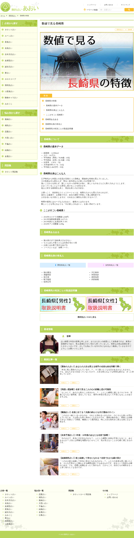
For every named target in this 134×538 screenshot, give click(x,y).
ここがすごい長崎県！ (55, 115)
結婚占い (8, 150)
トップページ (91, 5)
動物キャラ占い (11, 98)
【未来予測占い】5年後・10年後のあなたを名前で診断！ (85, 435)
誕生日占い (9, 67)
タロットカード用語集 (82, 494)
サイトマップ (125, 5)
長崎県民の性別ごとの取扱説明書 (59, 129)
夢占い (7, 73)
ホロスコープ (10, 79)
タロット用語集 (11, 172)
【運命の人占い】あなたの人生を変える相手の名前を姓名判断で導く (90, 366)
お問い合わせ (108, 5)
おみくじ (8, 104)
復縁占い (8, 119)
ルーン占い (9, 36)
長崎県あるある (51, 119)
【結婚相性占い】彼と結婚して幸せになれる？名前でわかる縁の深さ (90, 458)
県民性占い (12, 16)
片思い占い (9, 138)
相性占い (8, 125)
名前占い (8, 48)
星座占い (8, 42)
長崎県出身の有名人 (53, 124)
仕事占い (42, 515)
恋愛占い (8, 132)
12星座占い (9, 91)
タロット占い (10, 30)
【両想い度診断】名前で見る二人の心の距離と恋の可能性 (85, 389)
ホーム (3, 16)
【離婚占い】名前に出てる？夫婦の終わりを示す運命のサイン (87, 412)
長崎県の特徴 (50, 101)
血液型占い (9, 61)
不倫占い (8, 144)
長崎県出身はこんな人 (55, 110)
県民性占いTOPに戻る (87, 317)
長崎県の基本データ (54, 106)
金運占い (8, 156)
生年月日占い (10, 54)
